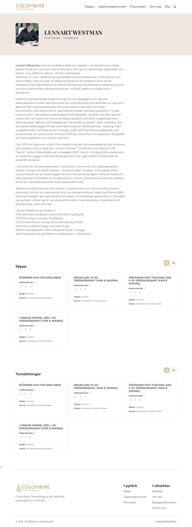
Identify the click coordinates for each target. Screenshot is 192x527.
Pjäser (89, 6)
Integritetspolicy (165, 521)
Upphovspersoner (112, 6)
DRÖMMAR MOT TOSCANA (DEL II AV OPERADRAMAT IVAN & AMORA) (150, 280)
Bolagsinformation (164, 502)
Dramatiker (52, 38)
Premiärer (138, 6)
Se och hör (159, 508)
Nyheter (157, 491)
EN (167, 6)
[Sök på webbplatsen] (174, 6)
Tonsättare (70, 38)
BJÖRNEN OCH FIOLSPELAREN (40, 277)
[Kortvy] (167, 263)
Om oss (155, 6)
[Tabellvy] (173, 263)
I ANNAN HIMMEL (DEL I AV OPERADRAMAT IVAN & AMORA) (41, 319)
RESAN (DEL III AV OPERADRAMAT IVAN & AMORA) (96, 279)
